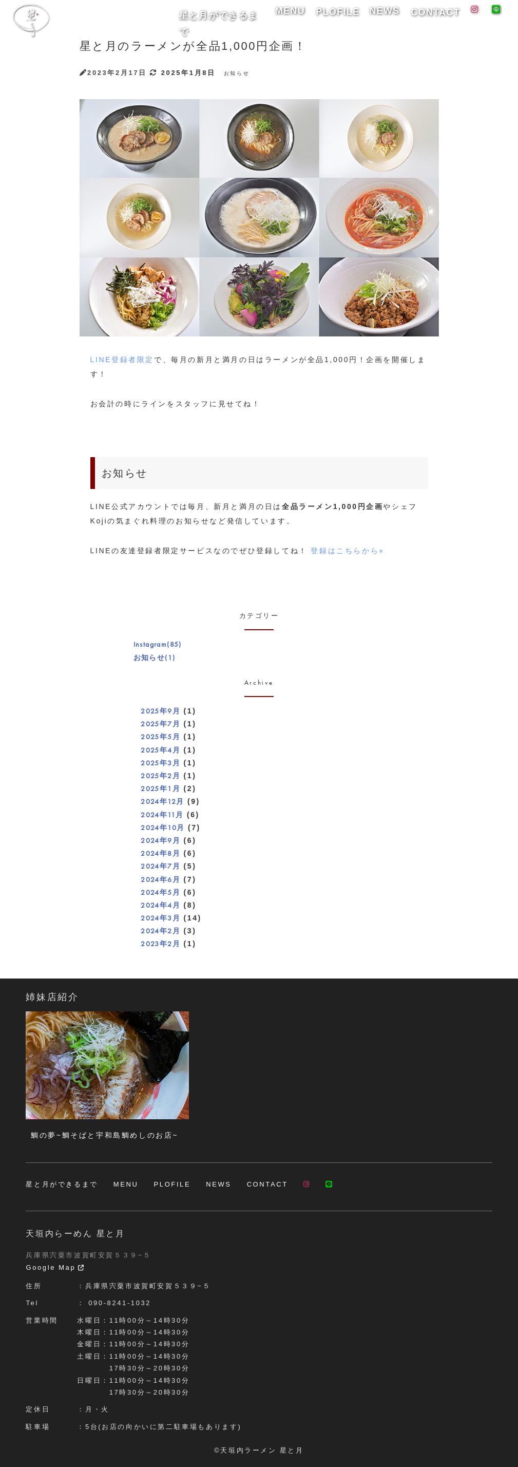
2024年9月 (160, 840)
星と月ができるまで (270, 16)
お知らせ (237, 73)
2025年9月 (160, 711)
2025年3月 (160, 762)
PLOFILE (362, 16)
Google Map (55, 1267)
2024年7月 (160, 866)
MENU (324, 16)
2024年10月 (162, 827)
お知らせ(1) (154, 657)
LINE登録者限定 (122, 359)
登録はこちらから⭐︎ (347, 551)
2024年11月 (162, 814)
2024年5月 (160, 892)
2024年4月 (160, 905)
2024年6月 (160, 879)
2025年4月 (160, 750)
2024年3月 (160, 918)
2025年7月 (160, 723)
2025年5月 (160, 736)
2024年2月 (160, 930)
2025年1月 (160, 788)
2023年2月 (160, 943)
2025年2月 (160, 775)
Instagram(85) (157, 644)
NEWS (399, 16)
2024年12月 (162, 801)
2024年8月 (160, 853)
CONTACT (439, 16)
